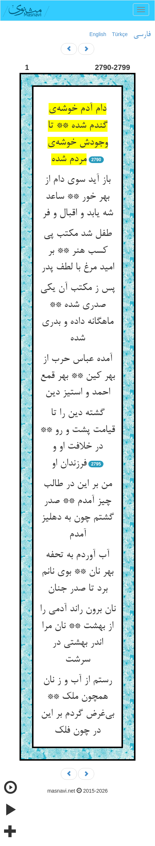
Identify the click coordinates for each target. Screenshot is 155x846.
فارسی (142, 34)
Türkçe (120, 34)
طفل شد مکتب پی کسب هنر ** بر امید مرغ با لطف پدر (77, 250)
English (97, 34)
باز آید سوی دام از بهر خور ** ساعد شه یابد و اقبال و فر (77, 196)
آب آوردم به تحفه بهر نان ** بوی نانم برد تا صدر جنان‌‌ (77, 572)
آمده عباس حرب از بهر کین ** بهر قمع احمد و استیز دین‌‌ (77, 376)
